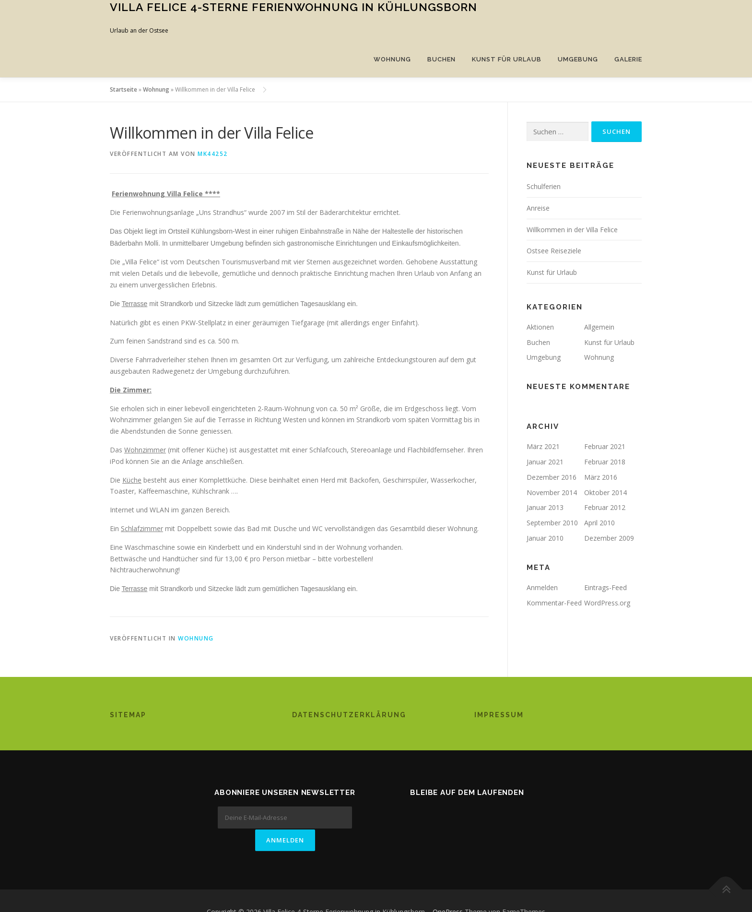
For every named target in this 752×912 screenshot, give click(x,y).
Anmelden (542, 587)
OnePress (448, 889)
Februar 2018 (604, 461)
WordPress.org (607, 602)
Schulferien (544, 186)
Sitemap (128, 715)
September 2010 (552, 522)
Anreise (538, 208)
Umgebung (578, 59)
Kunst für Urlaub (506, 59)
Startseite (123, 89)
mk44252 (213, 154)
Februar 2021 (604, 446)
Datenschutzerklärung (349, 715)
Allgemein (599, 327)
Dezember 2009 (609, 538)
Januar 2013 (545, 507)
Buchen (441, 59)
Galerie (628, 59)
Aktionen (540, 327)
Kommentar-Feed (554, 602)
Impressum (499, 715)
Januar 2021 (545, 461)
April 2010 (599, 522)
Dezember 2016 (551, 477)
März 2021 (543, 446)
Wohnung (392, 59)
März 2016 (600, 477)
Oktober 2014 (605, 492)
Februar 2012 (604, 507)
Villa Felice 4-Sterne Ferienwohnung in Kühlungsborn (293, 6)
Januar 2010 (545, 538)
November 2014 (552, 492)
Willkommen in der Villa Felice (572, 229)
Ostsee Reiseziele (554, 250)
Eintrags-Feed (605, 587)
